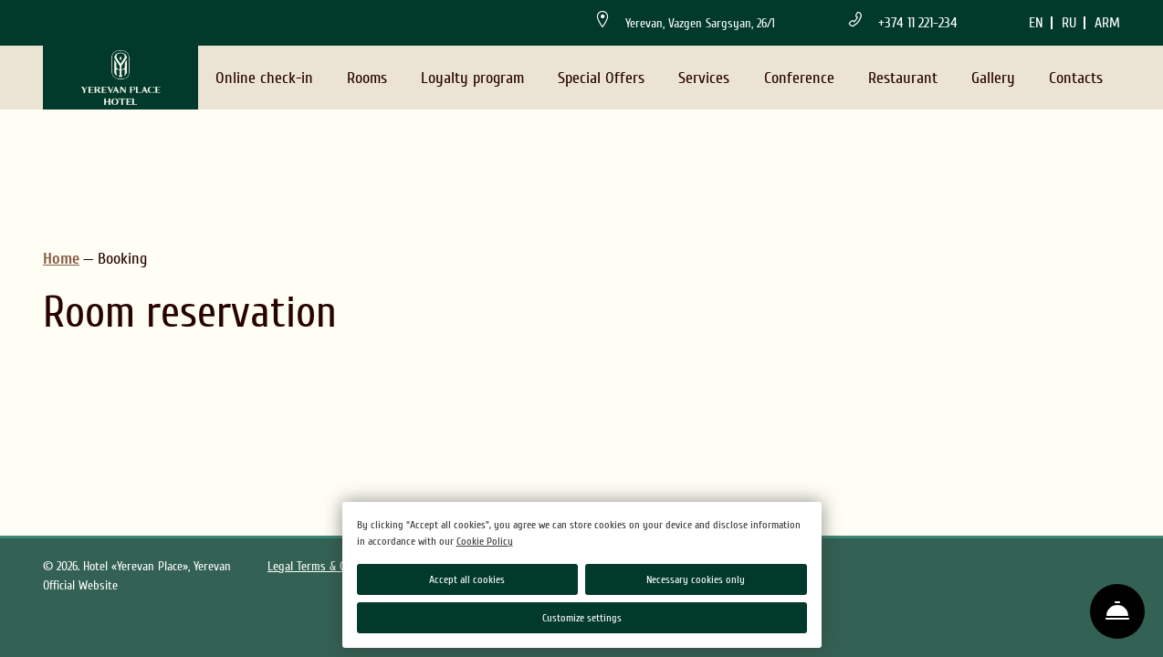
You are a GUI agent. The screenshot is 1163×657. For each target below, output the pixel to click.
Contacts (1076, 78)
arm (1107, 23)
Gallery (993, 78)
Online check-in (264, 78)
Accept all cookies (467, 579)
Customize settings (582, 617)
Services (703, 78)
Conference (799, 78)
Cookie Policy (484, 541)
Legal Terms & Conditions (329, 566)
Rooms (367, 78)
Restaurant (903, 78)
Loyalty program (472, 78)
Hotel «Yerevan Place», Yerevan (157, 566)
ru (1069, 23)
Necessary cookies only (695, 579)
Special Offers (601, 78)
